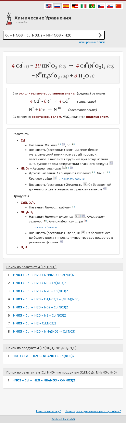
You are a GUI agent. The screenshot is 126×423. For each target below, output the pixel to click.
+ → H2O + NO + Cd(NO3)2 (39, 283)
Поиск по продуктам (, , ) (41, 348)
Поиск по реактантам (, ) (31, 267)
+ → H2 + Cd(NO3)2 (34, 323)
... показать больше (72, 178)
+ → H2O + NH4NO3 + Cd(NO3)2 (44, 275)
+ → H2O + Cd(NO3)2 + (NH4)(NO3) (46, 299)
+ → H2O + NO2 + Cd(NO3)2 (40, 307)
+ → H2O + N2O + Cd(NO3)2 (40, 291)
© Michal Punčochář (63, 419)
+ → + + (43, 380)
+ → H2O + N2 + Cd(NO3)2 (39, 315)
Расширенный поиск (91, 42)
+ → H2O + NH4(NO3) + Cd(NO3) (44, 331)
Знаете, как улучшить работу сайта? (93, 411)
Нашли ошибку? (48, 411)
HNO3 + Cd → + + (43, 356)
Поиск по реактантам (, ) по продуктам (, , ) (61, 372)
